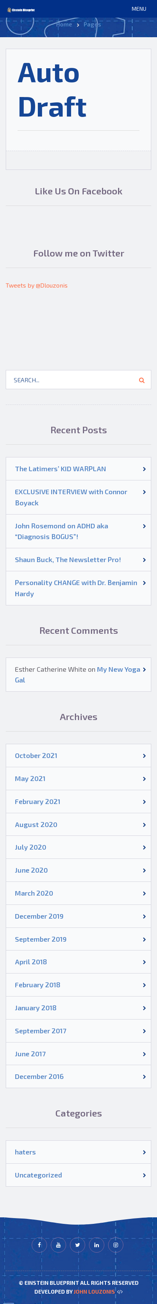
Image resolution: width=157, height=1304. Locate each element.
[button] (139, 8)
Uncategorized (38, 1175)
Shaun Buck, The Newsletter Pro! (68, 559)
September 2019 (40, 939)
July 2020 (30, 847)
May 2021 (30, 778)
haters (25, 1152)
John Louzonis (94, 1291)
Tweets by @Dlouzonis (37, 285)
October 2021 (36, 755)
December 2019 (39, 916)
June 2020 (31, 870)
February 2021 (37, 801)
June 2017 (30, 1053)
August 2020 (36, 824)
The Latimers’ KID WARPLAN (60, 468)
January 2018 (36, 1007)
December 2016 (39, 1076)
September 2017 (40, 1030)
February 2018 (37, 984)
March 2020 (34, 893)
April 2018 (31, 961)
